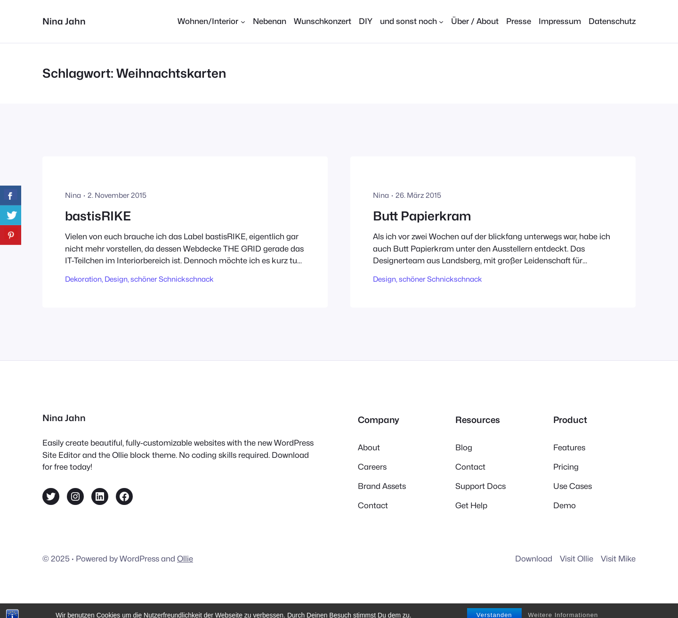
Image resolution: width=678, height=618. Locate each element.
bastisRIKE (98, 216)
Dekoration (83, 279)
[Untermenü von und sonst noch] (412, 21)
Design (116, 279)
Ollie (185, 558)
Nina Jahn (64, 21)
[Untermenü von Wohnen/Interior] (211, 21)
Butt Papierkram (422, 216)
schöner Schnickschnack (172, 279)
